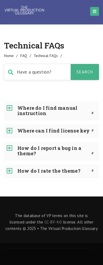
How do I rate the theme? (49, 171)
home (9, 55)
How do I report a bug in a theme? (49, 151)
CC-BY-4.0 (53, 222)
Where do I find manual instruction (47, 110)
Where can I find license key (53, 130)
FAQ (23, 55)
